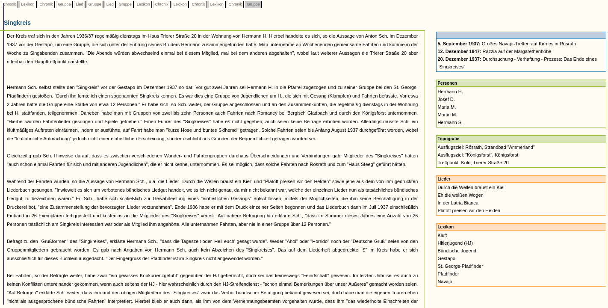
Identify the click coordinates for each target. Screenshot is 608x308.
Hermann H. (450, 91)
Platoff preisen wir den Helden (468, 210)
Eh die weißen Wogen (460, 195)
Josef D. (446, 99)
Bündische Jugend (456, 250)
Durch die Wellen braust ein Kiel (470, 187)
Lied (79, 4)
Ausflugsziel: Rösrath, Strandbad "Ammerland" (485, 147)
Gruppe (64, 4)
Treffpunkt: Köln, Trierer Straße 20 (472, 162)
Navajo (444, 281)
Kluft (442, 235)
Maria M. (446, 107)
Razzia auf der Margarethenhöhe (494, 51)
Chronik (9, 4)
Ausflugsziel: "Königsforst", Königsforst (477, 154)
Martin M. (447, 114)
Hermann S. (450, 122)
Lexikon (27, 4)
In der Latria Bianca (457, 202)
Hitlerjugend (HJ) (455, 243)
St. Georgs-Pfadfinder (460, 266)
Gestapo (446, 258)
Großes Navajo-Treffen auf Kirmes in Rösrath (506, 43)
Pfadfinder (448, 273)
